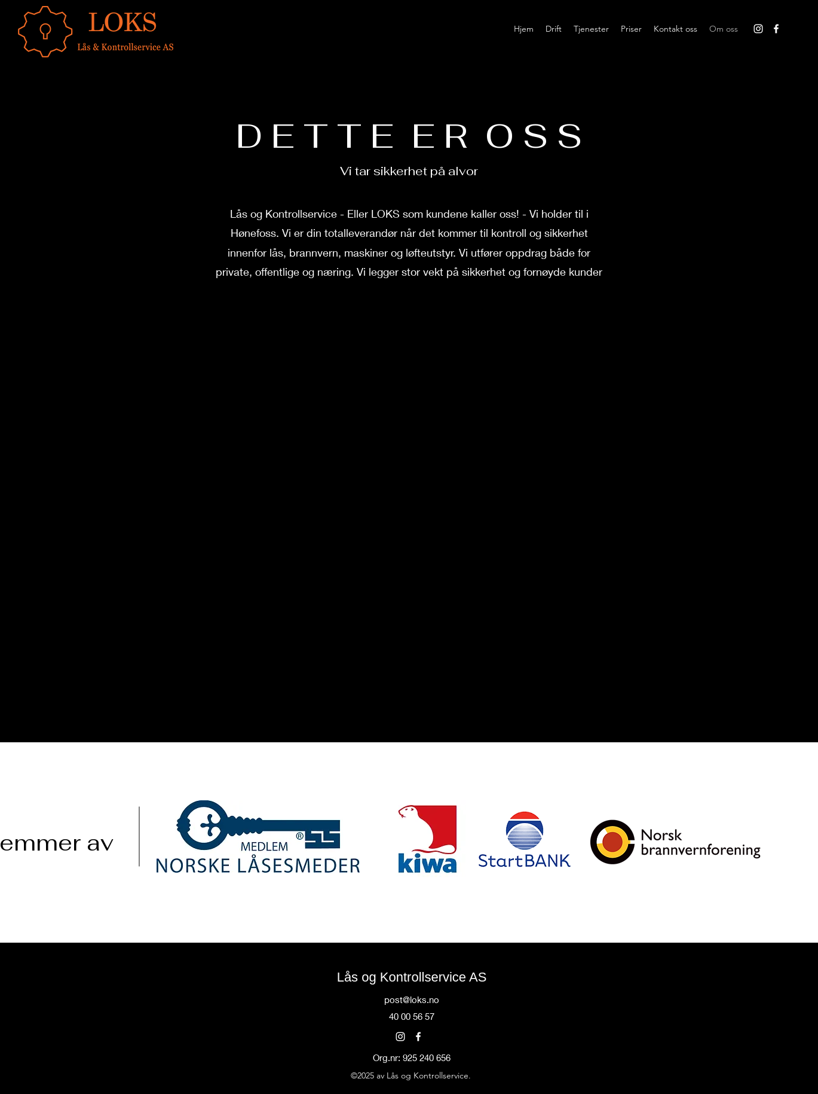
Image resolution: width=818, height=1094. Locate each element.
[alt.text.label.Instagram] (758, 29)
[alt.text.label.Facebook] (776, 29)
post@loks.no (411, 999)
